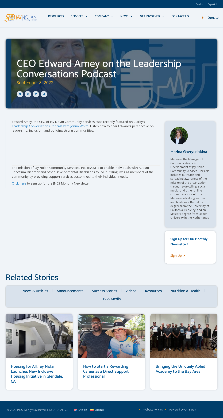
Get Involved (152, 16)
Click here (19, 183)
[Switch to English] (200, 4)
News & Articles (35, 290)
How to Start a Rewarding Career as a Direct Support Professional (106, 371)
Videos (131, 290)
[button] (20, 94)
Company (104, 16)
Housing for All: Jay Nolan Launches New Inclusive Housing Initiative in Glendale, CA (37, 374)
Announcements (70, 290)
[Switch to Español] (212, 4)
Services (79, 16)
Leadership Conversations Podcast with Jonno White (50, 126)
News (126, 16)
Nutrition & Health (185, 290)
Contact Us (180, 16)
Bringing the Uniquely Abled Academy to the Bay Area (180, 369)
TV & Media (111, 298)
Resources (56, 16)
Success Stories (104, 290)
